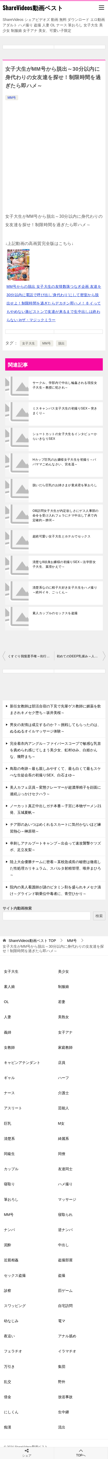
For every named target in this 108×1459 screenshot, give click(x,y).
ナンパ (9, 1230)
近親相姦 (11, 1260)
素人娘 (9, 987)
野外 (61, 1382)
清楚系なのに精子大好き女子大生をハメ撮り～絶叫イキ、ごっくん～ (65, 590)
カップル (11, 1169)
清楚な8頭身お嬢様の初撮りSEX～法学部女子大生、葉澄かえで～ (64, 564)
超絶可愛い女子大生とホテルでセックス (62, 536)
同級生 (9, 1154)
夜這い (9, 1336)
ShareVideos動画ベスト (33, 7)
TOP (32, 941)
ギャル (9, 1078)
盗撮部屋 (65, 1260)
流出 (61, 1427)
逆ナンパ (65, 1230)
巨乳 (7, 1123)
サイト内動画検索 (17, 908)
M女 (61, 1123)
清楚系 (9, 1138)
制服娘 (63, 987)
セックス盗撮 (15, 1275)
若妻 (61, 1002)
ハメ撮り (65, 1184)
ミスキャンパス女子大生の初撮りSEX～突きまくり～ (65, 411)
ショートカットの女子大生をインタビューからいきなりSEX (65, 436)
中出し (63, 1245)
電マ (61, 1321)
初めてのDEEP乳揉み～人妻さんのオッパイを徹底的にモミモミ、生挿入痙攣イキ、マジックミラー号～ (81, 656)
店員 (61, 1062)
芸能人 (63, 1108)
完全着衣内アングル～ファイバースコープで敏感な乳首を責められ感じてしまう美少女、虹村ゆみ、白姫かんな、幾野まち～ (55, 750)
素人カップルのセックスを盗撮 (55, 613)
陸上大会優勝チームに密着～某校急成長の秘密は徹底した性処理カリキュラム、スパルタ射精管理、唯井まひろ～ (55, 868)
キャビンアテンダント (22, 1062)
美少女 (63, 971)
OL (6, 1002)
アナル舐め (67, 1336)
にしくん (11, 1412)
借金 (7, 1397)
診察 (7, 1290)
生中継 (63, 1412)
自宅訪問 (65, 1306)
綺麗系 (63, 1138)
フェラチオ (13, 1351)
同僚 (61, 1154)
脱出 (61, 343)
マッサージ (67, 1199)
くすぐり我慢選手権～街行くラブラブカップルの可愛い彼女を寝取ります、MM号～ (31, 656)
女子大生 (28, 343)
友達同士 (65, 1169)
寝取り (9, 1184)
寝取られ (65, 1214)
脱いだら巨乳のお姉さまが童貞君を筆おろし (65, 485)
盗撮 (61, 1275)
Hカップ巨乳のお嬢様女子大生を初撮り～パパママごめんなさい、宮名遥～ (64, 462)
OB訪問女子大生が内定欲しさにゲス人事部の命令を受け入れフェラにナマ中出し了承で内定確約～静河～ (66, 515)
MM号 (12, 97)
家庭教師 (65, 1047)
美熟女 (63, 1017)
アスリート (13, 1108)
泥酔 (7, 1245)
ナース (9, 1093)
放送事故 (65, 1397)
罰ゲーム (65, 1290)
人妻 (7, 1017)
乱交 (7, 1382)
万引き (9, 1366)
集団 (61, 1366)
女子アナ (65, 1032)
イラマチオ (67, 1351)
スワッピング (15, 1306)
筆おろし (11, 1199)
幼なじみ (11, 1321)
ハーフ (63, 1078)
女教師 (9, 1047)
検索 (99, 916)
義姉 (7, 1032)
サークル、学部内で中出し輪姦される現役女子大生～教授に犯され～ (65, 385)
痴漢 (7, 1427)
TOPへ (81, 1453)
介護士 (63, 1093)
